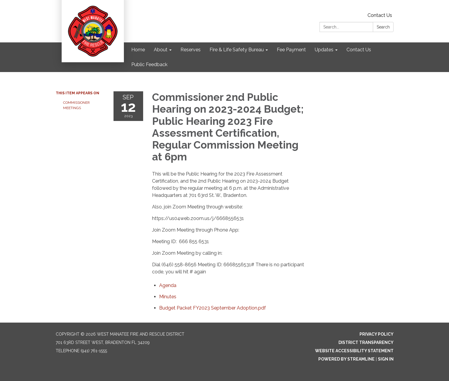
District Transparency (366, 342)
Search (383, 27)
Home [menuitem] (138, 49)
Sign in (386, 359)
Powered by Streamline (346, 359)
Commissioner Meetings (76, 105)
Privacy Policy (376, 334)
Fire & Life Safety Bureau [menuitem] (237, 49)
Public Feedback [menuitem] (149, 64)
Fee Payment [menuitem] (291, 49)
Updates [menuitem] (324, 49)
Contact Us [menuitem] (358, 49)
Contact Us (379, 15)
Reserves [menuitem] (190, 49)
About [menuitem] (160, 49)
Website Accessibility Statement (354, 350)
